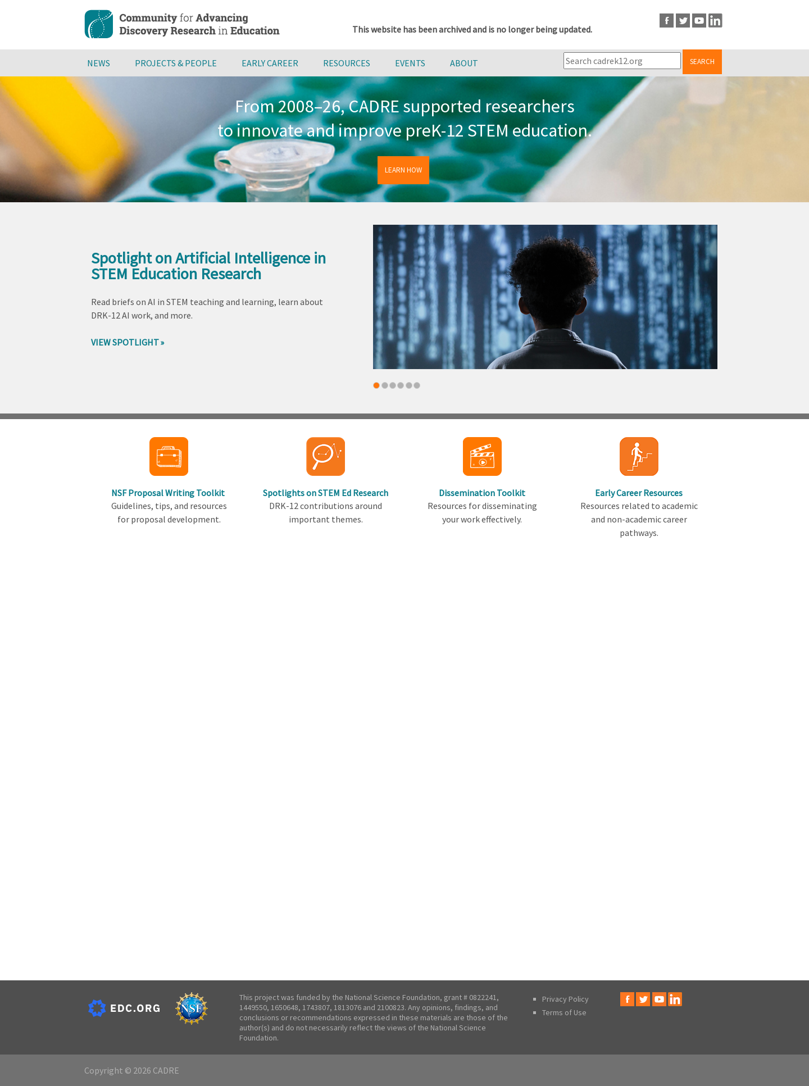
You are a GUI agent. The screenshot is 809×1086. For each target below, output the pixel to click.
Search (702, 61)
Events (410, 63)
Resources (346, 63)
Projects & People (176, 63)
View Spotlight (125, 342)
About (464, 63)
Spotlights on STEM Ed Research (325, 492)
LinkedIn (715, 20)
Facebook (667, 20)
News (98, 63)
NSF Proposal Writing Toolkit (168, 492)
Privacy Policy (565, 999)
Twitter (683, 20)
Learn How (403, 170)
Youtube (699, 20)
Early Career (270, 63)
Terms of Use (564, 1012)
